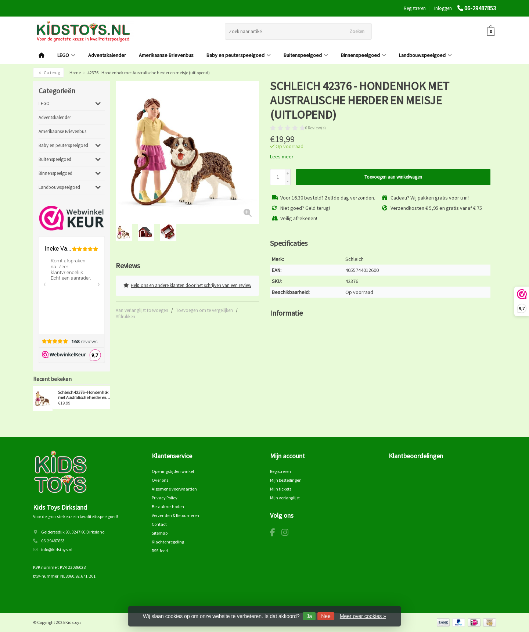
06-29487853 (480, 8)
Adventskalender (107, 55)
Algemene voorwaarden (174, 489)
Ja (309, 616)
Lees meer (282, 156)
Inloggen (443, 8)
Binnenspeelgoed (363, 55)
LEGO (66, 55)
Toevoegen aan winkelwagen (393, 177)
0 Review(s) (315, 127)
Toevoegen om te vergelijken (204, 309)
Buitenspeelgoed (306, 55)
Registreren (415, 8)
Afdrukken (125, 315)
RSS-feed (160, 550)
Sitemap (160, 533)
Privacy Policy (164, 497)
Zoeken (356, 31)
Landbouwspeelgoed (425, 55)
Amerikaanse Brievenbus (166, 55)
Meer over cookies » (363, 616)
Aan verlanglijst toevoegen (142, 309)
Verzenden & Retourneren (175, 515)
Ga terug (48, 72)
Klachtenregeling (168, 542)
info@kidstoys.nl (56, 549)
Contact (159, 524)
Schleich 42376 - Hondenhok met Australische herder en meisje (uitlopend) (83, 395)
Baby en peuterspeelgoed (238, 55)
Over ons (160, 480)
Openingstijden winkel (173, 471)
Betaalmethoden (168, 506)
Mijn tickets (280, 489)
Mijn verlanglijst (285, 497)
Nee (326, 616)
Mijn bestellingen (286, 480)
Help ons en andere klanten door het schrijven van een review (187, 285)
